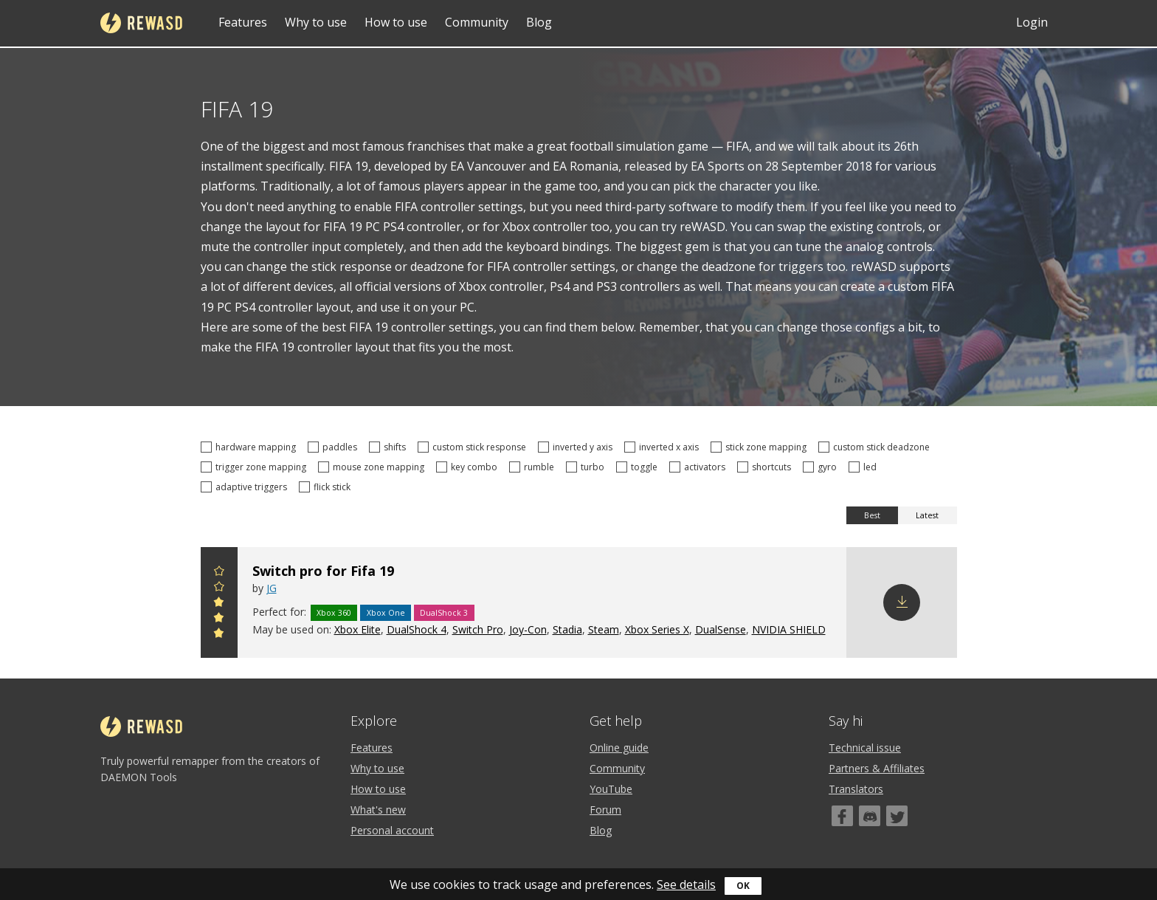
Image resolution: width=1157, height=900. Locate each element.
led (865, 467)
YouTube (611, 789)
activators (699, 467)
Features (242, 22)
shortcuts (766, 467)
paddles (335, 447)
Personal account (392, 830)
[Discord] (869, 815)
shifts (389, 447)
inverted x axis (663, 447)
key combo (469, 467)
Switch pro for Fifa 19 (323, 571)
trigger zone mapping (256, 467)
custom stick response (474, 447)
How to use (396, 22)
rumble (534, 467)
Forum (605, 810)
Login (1032, 22)
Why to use (316, 22)
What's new (378, 810)
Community (476, 22)
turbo (587, 467)
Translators (856, 789)
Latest (927, 515)
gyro (822, 467)
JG (271, 588)
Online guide (619, 748)
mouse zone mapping (373, 467)
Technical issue (865, 748)
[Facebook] (842, 815)
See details (686, 884)
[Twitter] (897, 815)
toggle (639, 467)
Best (872, 515)
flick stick (327, 487)
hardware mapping (250, 447)
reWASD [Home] (141, 23)
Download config (901, 602)
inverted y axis (577, 447)
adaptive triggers (246, 487)
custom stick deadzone (876, 447)
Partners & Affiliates (877, 768)
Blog (539, 22)
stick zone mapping (761, 447)
